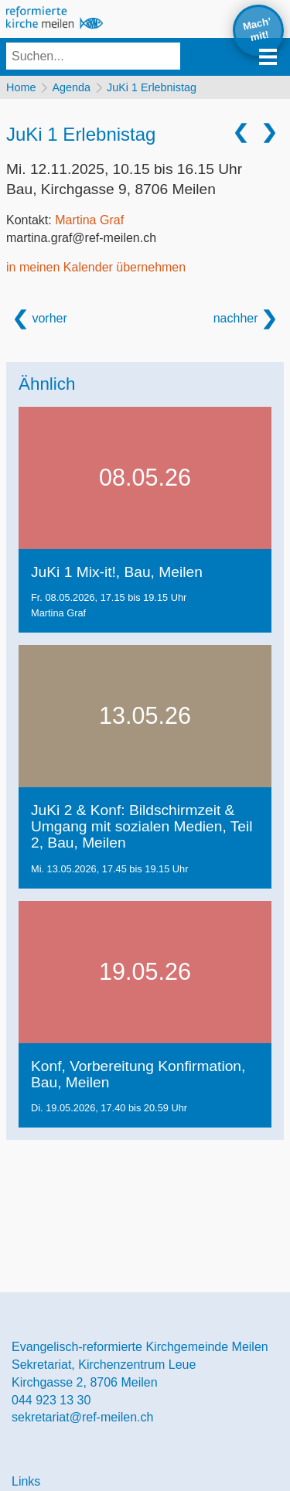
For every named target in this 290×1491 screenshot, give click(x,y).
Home (21, 87)
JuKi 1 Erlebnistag (151, 87)
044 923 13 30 (51, 1400)
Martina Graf (89, 220)
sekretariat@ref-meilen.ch (82, 1417)
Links (26, 1481)
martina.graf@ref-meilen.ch (81, 237)
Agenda (71, 87)
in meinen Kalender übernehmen (96, 267)
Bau (111, 189)
